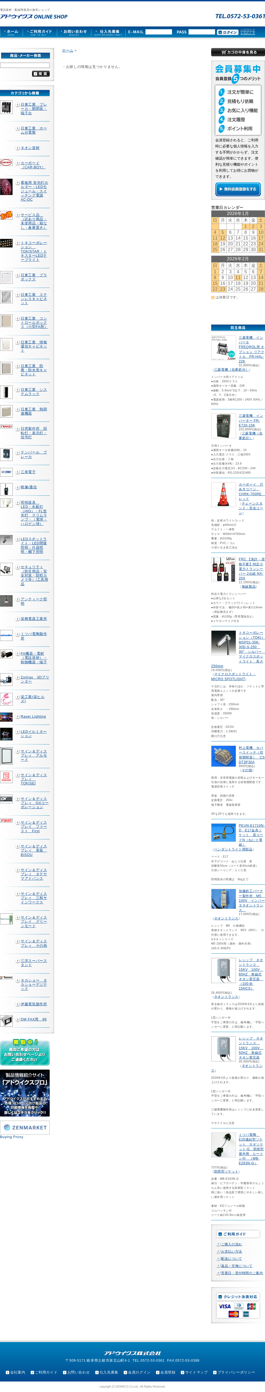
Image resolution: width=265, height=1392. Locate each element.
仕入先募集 (109, 1372)
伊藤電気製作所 (34, 1004)
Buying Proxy (11, 1137)
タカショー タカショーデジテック (34, 984)
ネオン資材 (30, 148)
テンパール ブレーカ (34, 454)
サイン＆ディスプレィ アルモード (34, 755)
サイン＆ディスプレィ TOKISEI (34, 779)
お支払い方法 (231, 1251)
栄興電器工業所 (34, 619)
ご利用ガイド (46, 1372)
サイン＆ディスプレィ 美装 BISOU (34, 850)
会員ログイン (139, 1372)
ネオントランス (226, 918)
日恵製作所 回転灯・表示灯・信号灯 (34, 432)
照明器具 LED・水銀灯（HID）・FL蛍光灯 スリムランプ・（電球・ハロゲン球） (34, 513)
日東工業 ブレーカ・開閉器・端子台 (34, 108)
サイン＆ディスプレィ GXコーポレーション (35, 803)
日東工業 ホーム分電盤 (34, 130)
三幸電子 (28, 472)
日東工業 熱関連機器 (34, 411)
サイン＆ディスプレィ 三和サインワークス (34, 898)
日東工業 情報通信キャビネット (34, 346)
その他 (247, 770)
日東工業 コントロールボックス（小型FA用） (34, 322)
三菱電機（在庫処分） (231, 370)
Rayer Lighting (33, 716)
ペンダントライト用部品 (233, 849)
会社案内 (17, 1372)
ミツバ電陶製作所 (34, 636)
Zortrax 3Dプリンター (35, 679)
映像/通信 (29, 487)
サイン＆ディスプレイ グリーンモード (34, 921)
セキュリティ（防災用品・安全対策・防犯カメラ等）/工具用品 (34, 575)
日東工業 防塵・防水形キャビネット (34, 370)
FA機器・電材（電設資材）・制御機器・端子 (34, 657)
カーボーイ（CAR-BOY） (33, 165)
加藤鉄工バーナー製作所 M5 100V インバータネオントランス (252, 900)
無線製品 (249, 586)
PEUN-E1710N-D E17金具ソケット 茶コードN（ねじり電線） (252, 835)
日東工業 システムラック (34, 392)
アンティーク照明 (34, 601)
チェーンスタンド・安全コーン (251, 508)
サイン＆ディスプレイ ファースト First (34, 826)
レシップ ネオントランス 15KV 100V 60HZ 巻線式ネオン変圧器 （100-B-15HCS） (251, 974)
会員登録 (168, 1372)
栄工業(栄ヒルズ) (33, 699)
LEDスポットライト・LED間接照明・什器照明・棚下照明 (34, 545)
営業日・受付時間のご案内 (242, 1273)
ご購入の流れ (231, 1244)
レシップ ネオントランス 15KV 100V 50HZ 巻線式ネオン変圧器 (251, 1047)
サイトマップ (196, 1372)
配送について (231, 1259)
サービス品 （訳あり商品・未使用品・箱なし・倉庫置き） (34, 221)
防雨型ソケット (226, 1171)
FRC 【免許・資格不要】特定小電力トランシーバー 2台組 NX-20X (252, 568)
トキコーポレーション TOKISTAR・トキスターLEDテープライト (34, 251)
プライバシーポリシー (236, 1372)
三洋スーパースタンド (34, 963)
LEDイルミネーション (34, 734)
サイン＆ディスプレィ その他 (34, 943)
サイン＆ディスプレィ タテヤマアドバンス (34, 874)
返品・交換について (237, 1266)
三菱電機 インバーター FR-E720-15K (251, 420)
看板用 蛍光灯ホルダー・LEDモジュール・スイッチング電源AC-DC (34, 191)
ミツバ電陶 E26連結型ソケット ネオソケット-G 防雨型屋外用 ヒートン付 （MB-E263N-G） (251, 1149)
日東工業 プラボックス (34, 277)
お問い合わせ (78, 1372)
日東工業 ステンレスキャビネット (34, 299)
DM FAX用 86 (34, 1019)
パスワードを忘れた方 (247, 31)
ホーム (67, 50)
